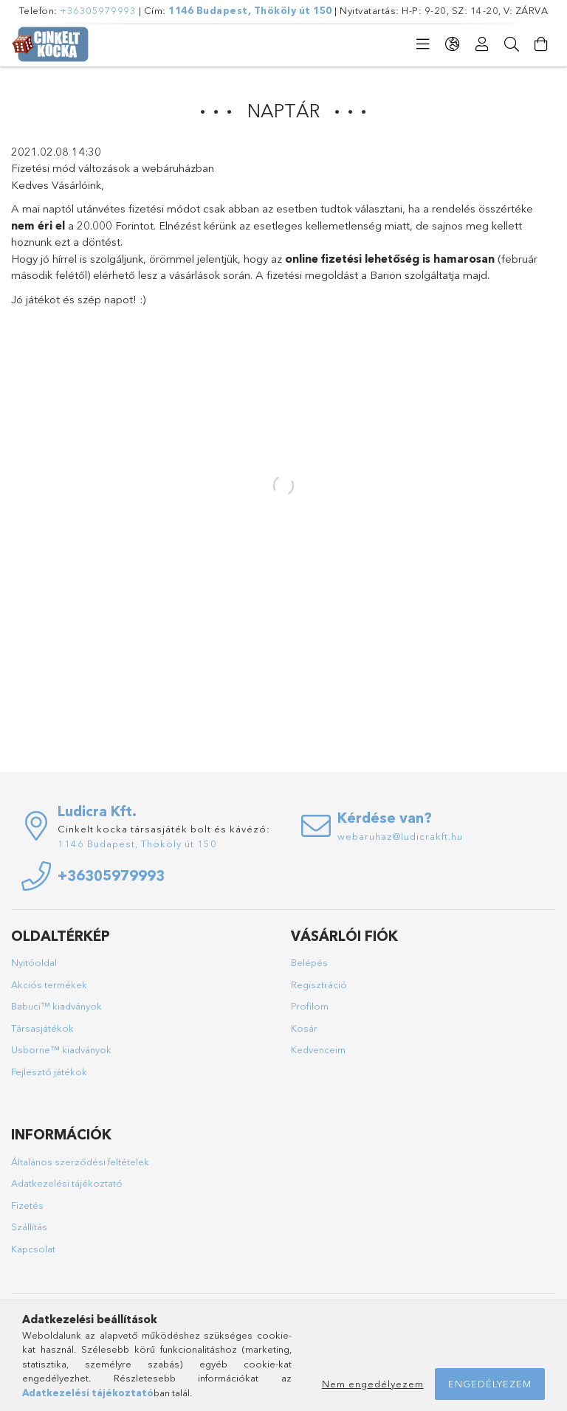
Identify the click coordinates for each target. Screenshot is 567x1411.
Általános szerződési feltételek (80, 1161)
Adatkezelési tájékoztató (67, 1183)
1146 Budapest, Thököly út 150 (250, 10)
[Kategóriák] (423, 44)
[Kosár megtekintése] (541, 44)
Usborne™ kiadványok (61, 1049)
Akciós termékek (49, 984)
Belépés (309, 962)
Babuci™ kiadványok (56, 1006)
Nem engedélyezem (373, 1384)
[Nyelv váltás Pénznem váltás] (452, 44)
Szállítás (29, 1226)
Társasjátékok (42, 1028)
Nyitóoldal (34, 962)
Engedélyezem (490, 1384)
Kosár (304, 1028)
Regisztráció (319, 984)
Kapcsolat (33, 1249)
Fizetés (27, 1205)
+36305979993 (98, 10)
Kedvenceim (318, 1049)
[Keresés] (511, 44)
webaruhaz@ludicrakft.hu (400, 836)
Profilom (310, 1006)
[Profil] (482, 44)
